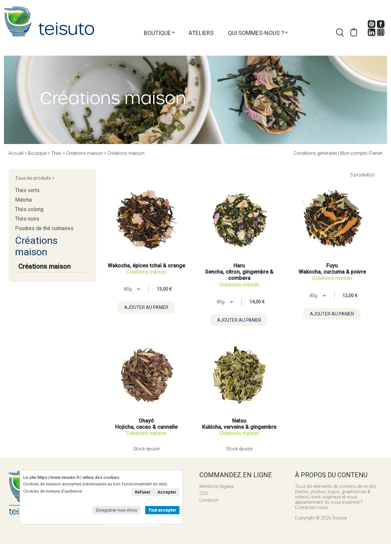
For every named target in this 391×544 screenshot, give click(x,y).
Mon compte (353, 153)
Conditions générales (315, 153)
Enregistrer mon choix (116, 510)
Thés (56, 153)
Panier (375, 153)
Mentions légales (216, 486)
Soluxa (339, 517)
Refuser (142, 492)
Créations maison (84, 153)
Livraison (208, 500)
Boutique (157, 32)
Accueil (16, 153)
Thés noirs (27, 219)
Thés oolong (29, 209)
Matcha (23, 200)
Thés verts (27, 190)
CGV (204, 493)
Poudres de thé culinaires (44, 228)
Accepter (166, 492)
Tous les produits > (35, 178)
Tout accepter (162, 510)
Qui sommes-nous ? (256, 32)
